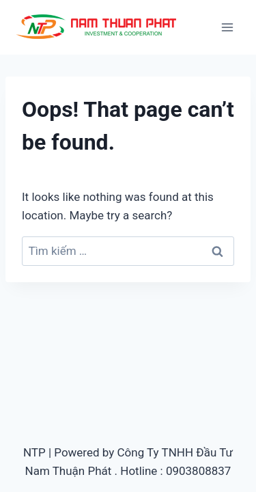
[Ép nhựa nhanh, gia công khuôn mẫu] (98, 27)
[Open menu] (227, 27)
